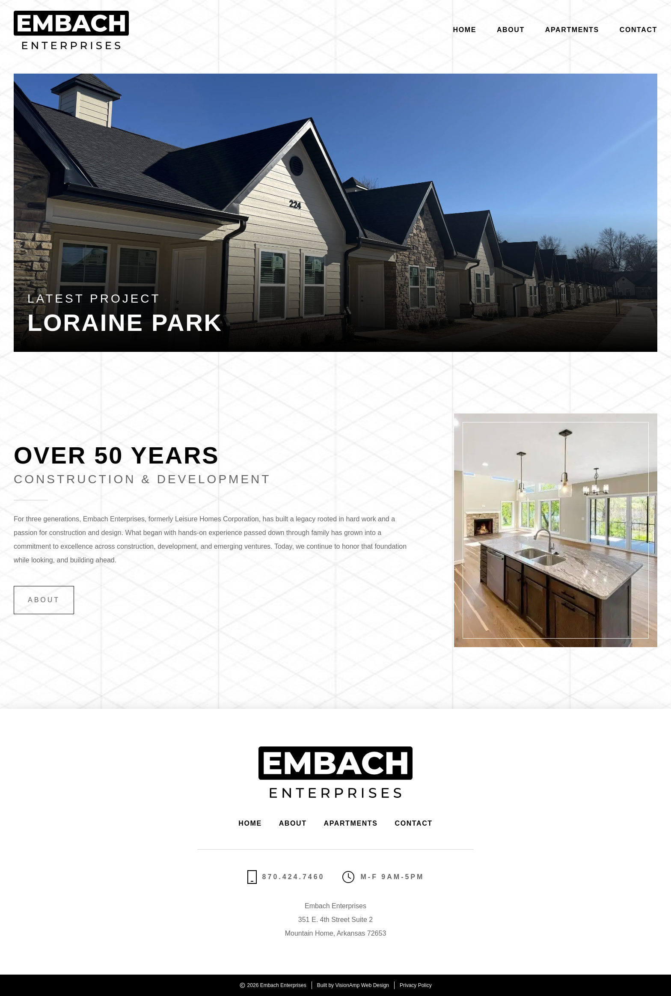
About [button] (44, 600)
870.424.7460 (286, 877)
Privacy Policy (416, 985)
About (511, 29)
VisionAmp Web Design (362, 985)
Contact (638, 29)
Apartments (572, 29)
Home (464, 29)
